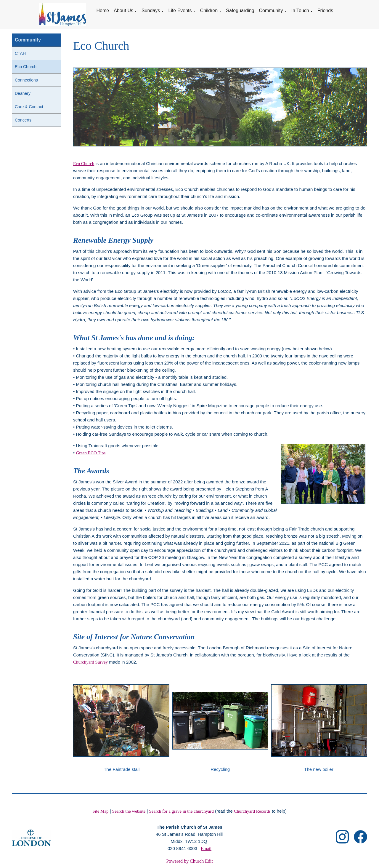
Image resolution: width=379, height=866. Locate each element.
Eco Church (25, 66)
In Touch (300, 10)
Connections (26, 80)
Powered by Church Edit (189, 861)
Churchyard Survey (90, 662)
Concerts (23, 120)
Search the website (128, 811)
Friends (325, 10)
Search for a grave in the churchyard (181, 811)
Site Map (100, 811)
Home (102, 10)
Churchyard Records (252, 811)
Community (271, 10)
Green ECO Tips (90, 452)
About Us (123, 10)
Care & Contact (29, 106)
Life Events (180, 10)
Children (209, 10)
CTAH (20, 53)
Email (206, 848)
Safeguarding (240, 10)
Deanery (22, 93)
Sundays (151, 10)
